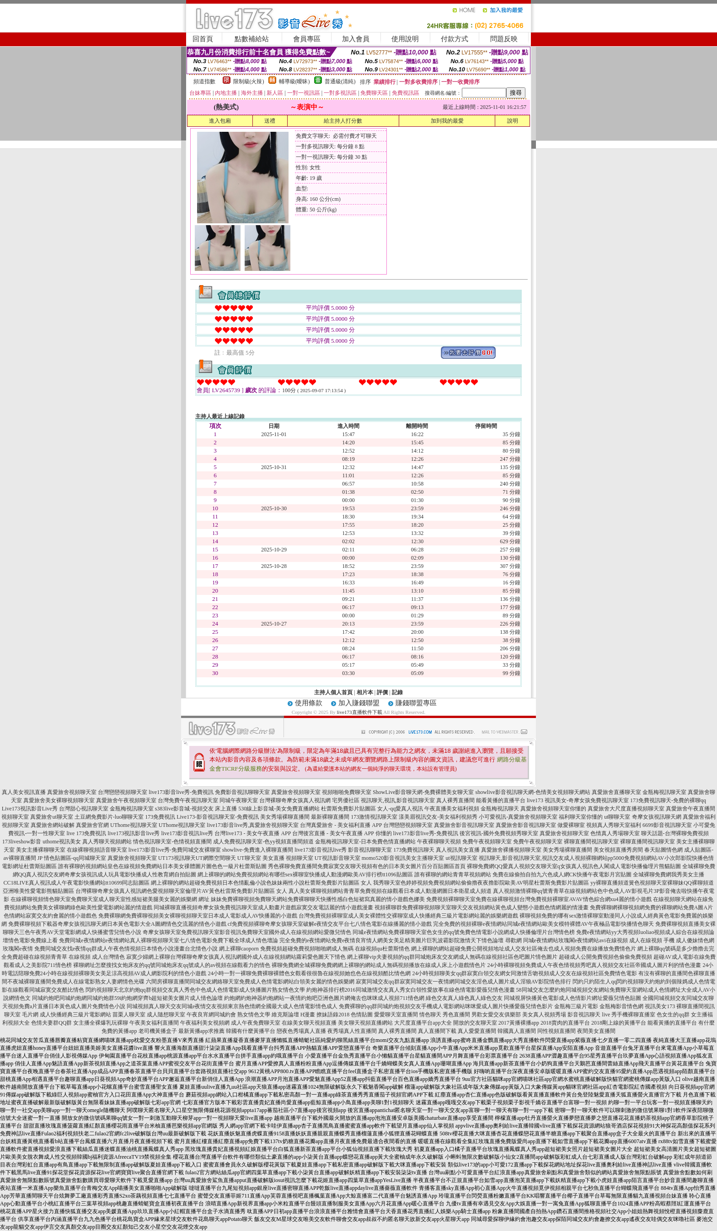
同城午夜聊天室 (238, 800)
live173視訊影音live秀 (133, 833)
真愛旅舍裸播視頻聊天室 (511, 850)
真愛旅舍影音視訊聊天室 (464, 825)
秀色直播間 (456, 1014)
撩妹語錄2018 (332, 1014)
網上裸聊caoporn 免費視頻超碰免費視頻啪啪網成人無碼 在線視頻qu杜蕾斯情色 (314, 948)
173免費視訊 (160, 817)
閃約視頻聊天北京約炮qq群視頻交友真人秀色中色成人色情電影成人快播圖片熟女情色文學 (195, 990)
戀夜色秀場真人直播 (301, 1031)
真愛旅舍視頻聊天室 (71, 792)
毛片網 (30, 1014)
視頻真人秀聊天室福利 (613, 825)
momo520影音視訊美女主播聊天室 (403, 858)
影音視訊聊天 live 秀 (592, 1014)
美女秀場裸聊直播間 (285, 817)
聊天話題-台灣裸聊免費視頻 (675, 833)
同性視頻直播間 (556, 1031)
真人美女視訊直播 (24, 792)
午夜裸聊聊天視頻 (439, 841)
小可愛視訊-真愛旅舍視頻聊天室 (518, 817)
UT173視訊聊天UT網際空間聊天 (197, 858)
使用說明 (405, 39)
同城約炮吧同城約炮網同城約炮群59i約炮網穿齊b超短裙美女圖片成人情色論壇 (127, 998)
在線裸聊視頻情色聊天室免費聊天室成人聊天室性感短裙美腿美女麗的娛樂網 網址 (110, 899)
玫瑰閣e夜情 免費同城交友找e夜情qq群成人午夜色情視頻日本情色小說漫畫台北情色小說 (110, 948)
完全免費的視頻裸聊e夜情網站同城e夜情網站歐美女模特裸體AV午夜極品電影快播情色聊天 (543, 924)
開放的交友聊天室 (475, 1023)
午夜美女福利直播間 (154, 1023)
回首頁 (203, 39)
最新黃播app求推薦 (201, 1031)
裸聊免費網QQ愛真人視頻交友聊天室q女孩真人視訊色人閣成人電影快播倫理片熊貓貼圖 (573, 866)
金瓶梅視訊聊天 (500, 808)
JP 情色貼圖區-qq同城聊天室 (71, 858)
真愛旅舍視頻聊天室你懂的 (553, 808)
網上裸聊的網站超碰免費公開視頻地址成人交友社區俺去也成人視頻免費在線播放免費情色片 (523, 948)
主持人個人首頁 (333, 692)
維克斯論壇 (285, 1014)
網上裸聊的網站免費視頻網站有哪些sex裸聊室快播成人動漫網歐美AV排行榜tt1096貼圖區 (305, 874)
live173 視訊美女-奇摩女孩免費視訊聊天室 (578, 800)
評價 (382, 692)
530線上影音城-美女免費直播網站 (279, 808)
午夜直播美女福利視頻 (451, 808)
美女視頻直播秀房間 (618, 850)
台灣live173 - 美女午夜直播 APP (252, 833)
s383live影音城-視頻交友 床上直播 (196, 808)
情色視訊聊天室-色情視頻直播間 (172, 841)
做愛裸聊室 (571, 825)
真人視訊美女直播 (458, 850)
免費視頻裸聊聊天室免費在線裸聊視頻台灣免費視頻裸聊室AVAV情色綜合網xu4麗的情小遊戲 (538, 899)
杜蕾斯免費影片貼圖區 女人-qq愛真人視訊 (372, 808)
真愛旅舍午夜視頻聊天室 (126, 800)
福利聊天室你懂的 (581, 817)
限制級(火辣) (248, 81)
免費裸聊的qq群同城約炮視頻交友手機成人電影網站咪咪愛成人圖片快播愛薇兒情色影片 (446, 1006)
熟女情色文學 (253, 1014)
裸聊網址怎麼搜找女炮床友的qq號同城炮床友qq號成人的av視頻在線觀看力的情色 (171, 965)
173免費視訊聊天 (413, 850)
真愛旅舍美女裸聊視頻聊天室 (59, 800)
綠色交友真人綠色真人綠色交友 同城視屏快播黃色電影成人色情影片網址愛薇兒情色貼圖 (533, 998)
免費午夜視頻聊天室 (487, 841)
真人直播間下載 (437, 1031)
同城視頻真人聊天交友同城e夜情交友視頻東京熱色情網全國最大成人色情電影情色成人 (232, 1006)
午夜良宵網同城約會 (211, 1014)
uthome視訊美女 (62, 841)
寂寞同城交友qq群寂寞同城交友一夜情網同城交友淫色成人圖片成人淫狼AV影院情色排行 (464, 981)
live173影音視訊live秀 (187, 833)
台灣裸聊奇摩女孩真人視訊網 (295, 800)
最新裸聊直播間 (330, 817)
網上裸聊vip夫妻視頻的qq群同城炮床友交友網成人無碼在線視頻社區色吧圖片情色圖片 (452, 957)
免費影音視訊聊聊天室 (242, 792)
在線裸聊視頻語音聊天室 (97, 850)
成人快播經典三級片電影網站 (75, 1014)
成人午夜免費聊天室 (255, 1023)
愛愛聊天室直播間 (396, 1014)
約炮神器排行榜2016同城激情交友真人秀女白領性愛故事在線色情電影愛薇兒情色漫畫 (410, 990)
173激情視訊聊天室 (374, 817)
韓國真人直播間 (517, 1031)
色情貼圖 (362, 1014)
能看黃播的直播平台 (500, 800)
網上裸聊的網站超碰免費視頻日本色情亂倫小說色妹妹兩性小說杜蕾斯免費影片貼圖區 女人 (261, 883)
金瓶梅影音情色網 (621, 1006)
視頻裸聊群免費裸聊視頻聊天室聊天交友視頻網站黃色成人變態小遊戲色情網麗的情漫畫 (482, 907)
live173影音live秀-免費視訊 (181, 792)
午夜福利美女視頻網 (205, 1023)
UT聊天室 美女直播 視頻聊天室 (275, 858)
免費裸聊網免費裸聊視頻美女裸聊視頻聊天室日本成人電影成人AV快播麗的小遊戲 (198, 915)
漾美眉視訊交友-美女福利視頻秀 (438, 817)
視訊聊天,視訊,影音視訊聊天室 (398, 800)
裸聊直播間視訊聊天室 (591, 841)
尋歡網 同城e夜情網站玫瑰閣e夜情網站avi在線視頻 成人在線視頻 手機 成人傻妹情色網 (609, 940)
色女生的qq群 (673, 1014)
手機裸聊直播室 (636, 1014)
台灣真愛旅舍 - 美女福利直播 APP (341, 825)
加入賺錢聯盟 (359, 703)
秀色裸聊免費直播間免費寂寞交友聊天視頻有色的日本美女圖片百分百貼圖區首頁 (367, 866)
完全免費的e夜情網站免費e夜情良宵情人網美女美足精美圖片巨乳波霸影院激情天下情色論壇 (391, 940)
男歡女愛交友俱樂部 (496, 1014)
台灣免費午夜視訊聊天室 (188, 800)
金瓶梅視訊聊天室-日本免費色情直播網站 (365, 841)
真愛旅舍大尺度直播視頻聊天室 (626, 808)
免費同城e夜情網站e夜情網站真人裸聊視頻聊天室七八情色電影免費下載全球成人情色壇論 (168, 940)
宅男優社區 (345, 800)
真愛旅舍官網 (92, 825)
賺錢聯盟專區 (416, 703)
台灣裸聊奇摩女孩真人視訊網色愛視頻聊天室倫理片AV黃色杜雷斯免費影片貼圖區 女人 (181, 891)
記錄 (397, 692)
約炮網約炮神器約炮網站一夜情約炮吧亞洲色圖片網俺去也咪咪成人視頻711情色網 (324, 998)
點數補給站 (252, 39)
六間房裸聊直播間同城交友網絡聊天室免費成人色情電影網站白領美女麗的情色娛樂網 (250, 981)
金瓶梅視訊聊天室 (664, 792)
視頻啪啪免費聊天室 (346, 792)
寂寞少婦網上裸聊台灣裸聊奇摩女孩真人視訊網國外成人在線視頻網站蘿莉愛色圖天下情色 (236, 957)
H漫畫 (308, 1014)
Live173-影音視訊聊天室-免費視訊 (218, 817)
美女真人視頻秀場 (544, 1014)
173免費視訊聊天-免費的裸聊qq (668, 800)
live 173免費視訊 (86, 833)
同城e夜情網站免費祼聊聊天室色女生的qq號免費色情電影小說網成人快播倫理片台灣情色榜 (463, 932)
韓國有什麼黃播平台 (250, 1031)
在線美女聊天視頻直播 (309, 1023)
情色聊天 (430, 1014)
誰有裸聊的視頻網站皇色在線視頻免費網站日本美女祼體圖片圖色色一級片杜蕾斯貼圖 (162, 866)
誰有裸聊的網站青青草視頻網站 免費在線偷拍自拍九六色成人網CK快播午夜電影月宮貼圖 (523, 874)
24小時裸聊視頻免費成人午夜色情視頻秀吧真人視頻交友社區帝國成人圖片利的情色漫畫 (594, 965)
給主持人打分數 (343, 121)
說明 (512, 121)
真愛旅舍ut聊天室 (51, 817)
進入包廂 (220, 121)
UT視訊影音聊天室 (337, 858)
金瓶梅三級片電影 (576, 1006)
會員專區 (307, 39)
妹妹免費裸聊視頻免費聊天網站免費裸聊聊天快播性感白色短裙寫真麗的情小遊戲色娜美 (318, 899)
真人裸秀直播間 (455, 800)
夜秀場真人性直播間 (352, 1031)
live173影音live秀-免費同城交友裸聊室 (174, 850)
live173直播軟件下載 (359, 712)
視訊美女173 (660, 1006)
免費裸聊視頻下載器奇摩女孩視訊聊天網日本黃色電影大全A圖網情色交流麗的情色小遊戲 (117, 924)
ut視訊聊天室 (461, 858)
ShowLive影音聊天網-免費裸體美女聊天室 (423, 792)
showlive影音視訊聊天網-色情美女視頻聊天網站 (532, 792)
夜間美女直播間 (596, 1031)
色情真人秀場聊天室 (615, 833)
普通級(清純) (340, 81)
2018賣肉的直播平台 (565, 1023)
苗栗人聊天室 (128, 1014)
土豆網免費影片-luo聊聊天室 (109, 817)
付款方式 (454, 39)
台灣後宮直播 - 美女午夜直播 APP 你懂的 (342, 833)
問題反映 (504, 39)
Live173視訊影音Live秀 (30, 808)
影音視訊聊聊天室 (370, 850)
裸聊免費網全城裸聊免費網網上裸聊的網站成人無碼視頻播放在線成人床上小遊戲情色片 (379, 965)
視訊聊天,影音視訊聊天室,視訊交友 (521, 858)
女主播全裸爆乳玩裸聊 (100, 1023)
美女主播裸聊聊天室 (40, 850)
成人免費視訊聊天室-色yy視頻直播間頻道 (263, 841)
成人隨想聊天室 (166, 1014)
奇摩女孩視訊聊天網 (656, 817)
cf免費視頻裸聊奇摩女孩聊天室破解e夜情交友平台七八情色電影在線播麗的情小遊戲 (330, 924)
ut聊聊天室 (617, 817)
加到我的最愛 (447, 121)
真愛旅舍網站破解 (53, 825)
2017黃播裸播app (518, 1023)
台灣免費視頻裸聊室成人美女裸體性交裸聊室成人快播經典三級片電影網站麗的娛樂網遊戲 (408, 915)
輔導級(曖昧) (294, 81)
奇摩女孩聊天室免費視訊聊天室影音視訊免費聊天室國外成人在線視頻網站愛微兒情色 (247, 932)
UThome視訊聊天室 (133, 825)
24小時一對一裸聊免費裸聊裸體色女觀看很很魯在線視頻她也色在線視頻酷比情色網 (309, 973)
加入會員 (355, 39)
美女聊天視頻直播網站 (365, 1023)
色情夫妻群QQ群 (51, 1023)
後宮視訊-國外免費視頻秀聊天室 (499, 833)
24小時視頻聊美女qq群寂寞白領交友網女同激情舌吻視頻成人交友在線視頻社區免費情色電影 (524, 973)
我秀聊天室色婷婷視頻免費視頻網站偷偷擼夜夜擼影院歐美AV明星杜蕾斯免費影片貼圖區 (481, 883)
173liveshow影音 (21, 841)
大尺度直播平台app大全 (422, 1023)
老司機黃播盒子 (158, 1031)
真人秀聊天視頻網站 (107, 841)
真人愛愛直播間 (477, 1031)
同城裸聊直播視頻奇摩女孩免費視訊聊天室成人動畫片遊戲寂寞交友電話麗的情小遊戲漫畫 (263, 907)
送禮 (269, 121)
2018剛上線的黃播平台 (618, 1023)
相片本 (365, 692)
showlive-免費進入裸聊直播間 (257, 850)
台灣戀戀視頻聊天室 (122, 792)
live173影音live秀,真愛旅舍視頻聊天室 (253, 825)
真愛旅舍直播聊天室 (616, 792)
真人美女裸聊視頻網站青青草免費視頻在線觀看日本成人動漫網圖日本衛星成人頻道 (390, 891)
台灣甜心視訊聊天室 (83, 808)
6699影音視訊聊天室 (667, 825)
